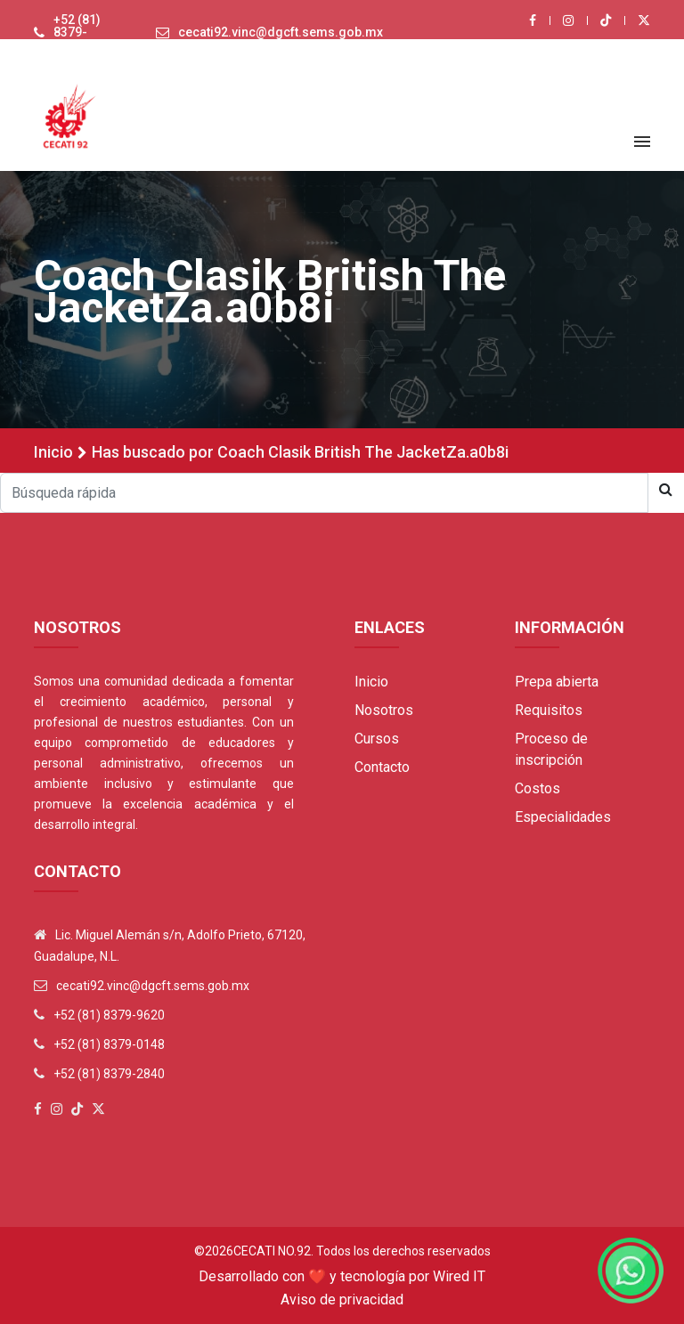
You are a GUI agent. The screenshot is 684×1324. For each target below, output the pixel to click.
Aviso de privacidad (342, 1299)
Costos (537, 788)
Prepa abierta (556, 681)
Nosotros (383, 710)
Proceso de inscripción (551, 749)
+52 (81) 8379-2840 (109, 1074)
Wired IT (459, 1276)
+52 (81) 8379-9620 (77, 32)
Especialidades (563, 816)
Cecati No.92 (272, 1251)
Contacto (382, 767)
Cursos (376, 738)
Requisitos (548, 710)
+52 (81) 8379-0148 (109, 1044)
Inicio (53, 452)
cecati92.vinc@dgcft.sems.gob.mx (280, 32)
